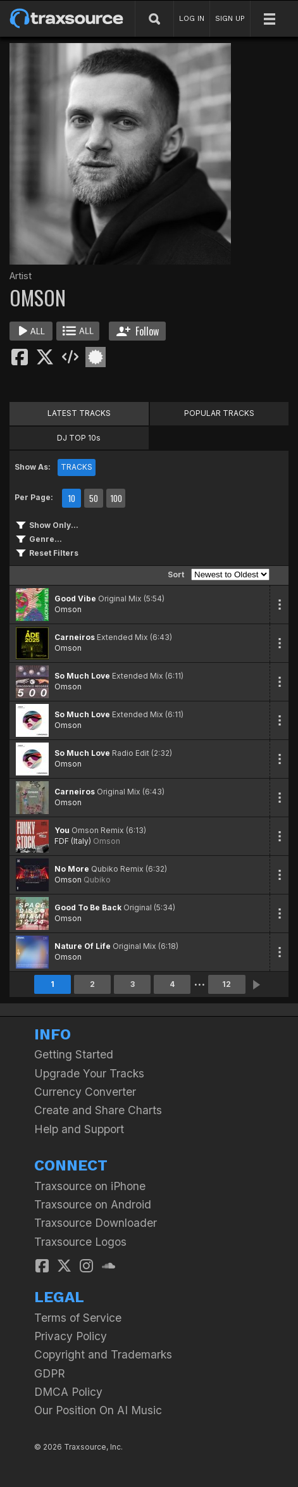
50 (93, 498)
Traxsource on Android (92, 1204)
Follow (137, 331)
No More (71, 869)
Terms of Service (77, 1317)
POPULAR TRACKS (219, 413)
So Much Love (82, 676)
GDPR (49, 1373)
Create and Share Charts (98, 1110)
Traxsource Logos (80, 1241)
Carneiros (74, 637)
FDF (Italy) (72, 841)
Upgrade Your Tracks (89, 1073)
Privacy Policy (70, 1336)
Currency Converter (85, 1091)
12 (226, 984)
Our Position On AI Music (98, 1410)
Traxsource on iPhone (90, 1186)
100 (116, 498)
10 (71, 498)
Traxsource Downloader (95, 1222)
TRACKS (76, 467)
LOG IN (191, 18)
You (62, 830)
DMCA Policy (68, 1391)
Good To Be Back (87, 907)
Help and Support (79, 1129)
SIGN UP (230, 18)
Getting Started (73, 1054)
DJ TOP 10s (79, 437)
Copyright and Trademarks (103, 1354)
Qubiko (97, 879)
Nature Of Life (82, 946)
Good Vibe (75, 598)
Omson (68, 609)
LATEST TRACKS (79, 413)
